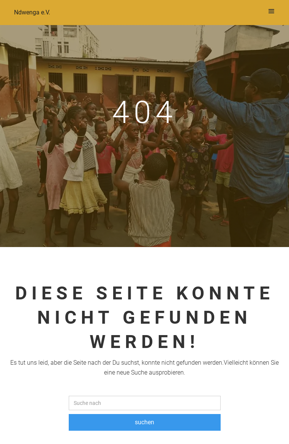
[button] (271, 11)
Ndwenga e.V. (32, 12)
